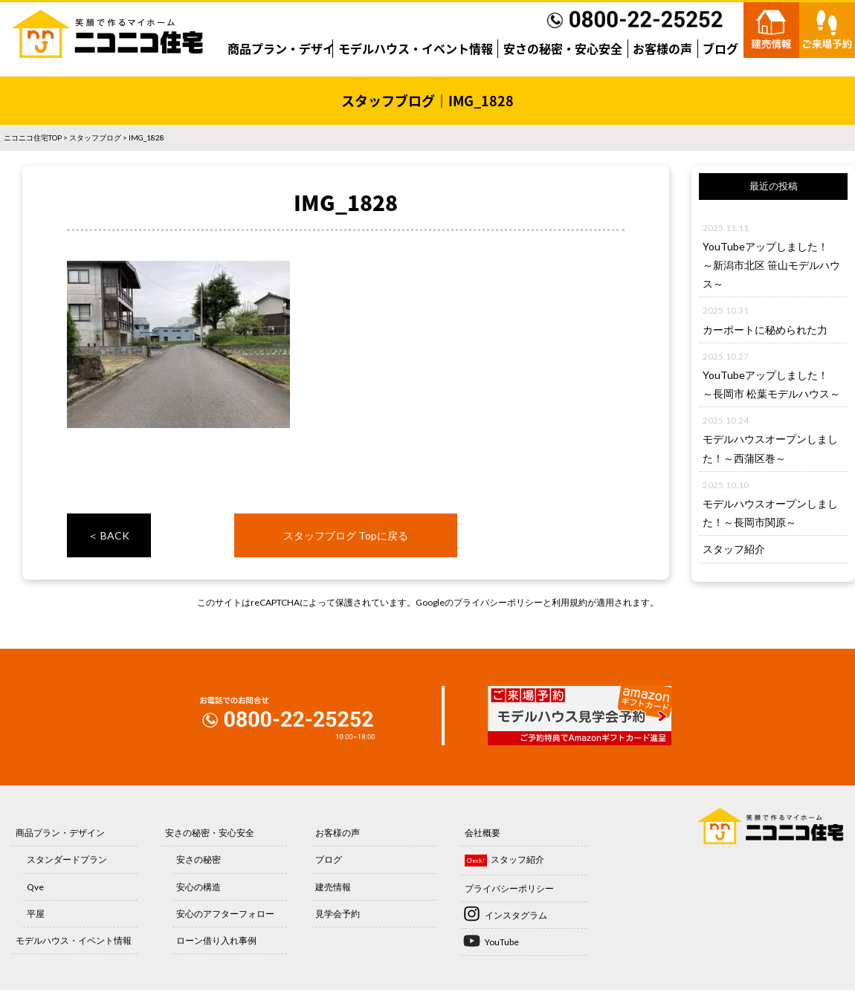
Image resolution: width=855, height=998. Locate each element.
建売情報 (333, 886)
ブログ (720, 48)
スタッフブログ (95, 137)
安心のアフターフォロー (225, 913)
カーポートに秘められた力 (765, 329)
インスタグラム (516, 915)
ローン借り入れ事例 (216, 940)
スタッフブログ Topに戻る (345, 535)
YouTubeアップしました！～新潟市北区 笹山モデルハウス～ (771, 265)
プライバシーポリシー (498, 602)
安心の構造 (198, 886)
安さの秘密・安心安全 (562, 48)
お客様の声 (662, 48)
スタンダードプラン (67, 859)
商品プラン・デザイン (287, 48)
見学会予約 (337, 913)
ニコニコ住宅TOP (33, 137)
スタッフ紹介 (734, 548)
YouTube (502, 941)
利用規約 (569, 602)
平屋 (36, 913)
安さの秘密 (198, 859)
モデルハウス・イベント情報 (415, 48)
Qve (35, 886)
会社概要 (482, 832)
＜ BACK (108, 535)
